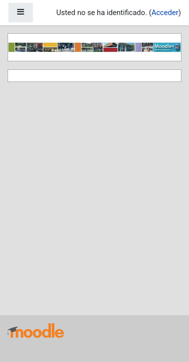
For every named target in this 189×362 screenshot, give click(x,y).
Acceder (164, 12)
